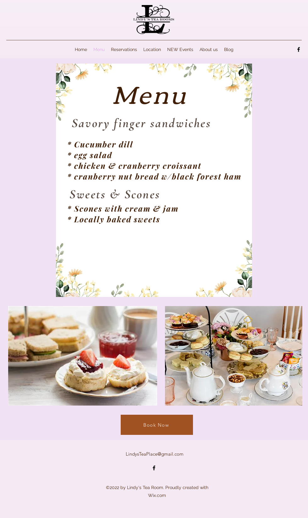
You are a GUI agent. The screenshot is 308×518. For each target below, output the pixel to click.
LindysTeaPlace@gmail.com (155, 454)
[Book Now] (157, 425)
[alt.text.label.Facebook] (298, 49)
